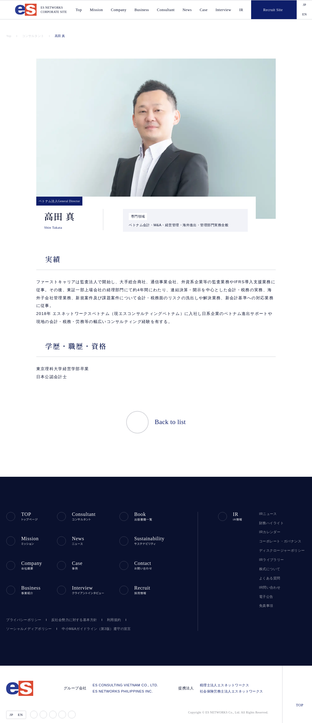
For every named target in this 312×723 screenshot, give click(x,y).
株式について (269, 560)
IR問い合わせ (269, 579)
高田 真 (58, 36)
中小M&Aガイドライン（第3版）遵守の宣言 (89, 618)
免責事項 (266, 597)
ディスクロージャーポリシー (280, 542)
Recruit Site (267, 9)
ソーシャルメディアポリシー (27, 618)
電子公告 (266, 588)
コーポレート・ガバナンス (277, 533)
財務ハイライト (270, 515)
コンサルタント (32, 36)
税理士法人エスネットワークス (226, 674)
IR (241, 9)
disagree (247, 713)
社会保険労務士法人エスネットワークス (233, 680)
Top (9, 36)
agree (285, 713)
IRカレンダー (269, 524)
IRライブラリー (270, 551)
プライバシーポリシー (22, 609)
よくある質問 (268, 570)
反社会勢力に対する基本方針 (71, 609)
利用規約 (111, 609)
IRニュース (267, 505)
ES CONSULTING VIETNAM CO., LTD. (129, 674)
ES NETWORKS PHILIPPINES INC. (126, 680)
